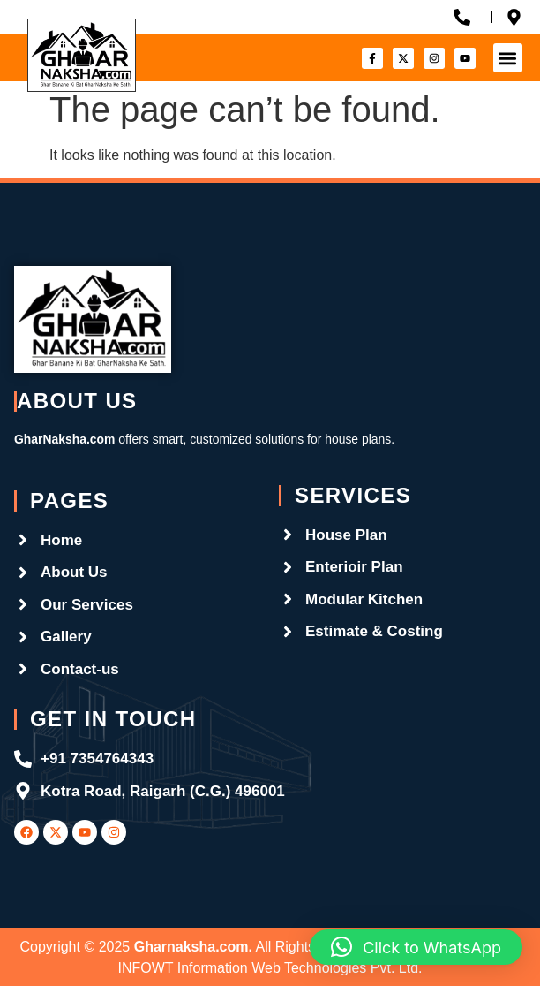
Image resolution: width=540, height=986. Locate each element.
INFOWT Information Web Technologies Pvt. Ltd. (269, 967)
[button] (507, 57)
